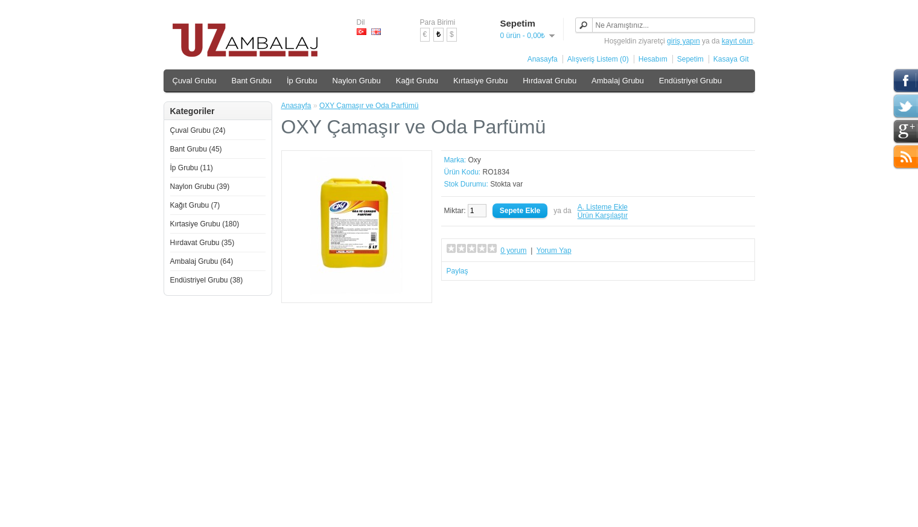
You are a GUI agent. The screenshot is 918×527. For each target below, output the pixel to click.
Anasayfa (543, 59)
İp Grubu (302, 80)
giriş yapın (683, 41)
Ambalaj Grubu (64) (202, 261)
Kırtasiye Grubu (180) (205, 224)
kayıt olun (737, 41)
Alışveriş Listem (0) (598, 59)
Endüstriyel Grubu (690, 80)
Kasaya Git (731, 59)
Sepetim (690, 59)
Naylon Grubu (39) (200, 186)
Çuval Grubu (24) (198, 130)
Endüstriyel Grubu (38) (206, 280)
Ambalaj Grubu (617, 80)
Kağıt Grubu (417, 80)
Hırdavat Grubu (549, 80)
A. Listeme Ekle (603, 207)
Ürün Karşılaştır (603, 215)
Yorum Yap (554, 250)
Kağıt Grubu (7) (195, 205)
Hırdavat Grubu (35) (202, 242)
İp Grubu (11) (191, 168)
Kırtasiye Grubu (480, 80)
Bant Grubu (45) (196, 149)
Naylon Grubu (357, 80)
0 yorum (513, 250)
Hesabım (653, 59)
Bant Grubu (251, 80)
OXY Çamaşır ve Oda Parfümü (369, 105)
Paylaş (457, 271)
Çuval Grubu (195, 80)
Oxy (474, 160)
